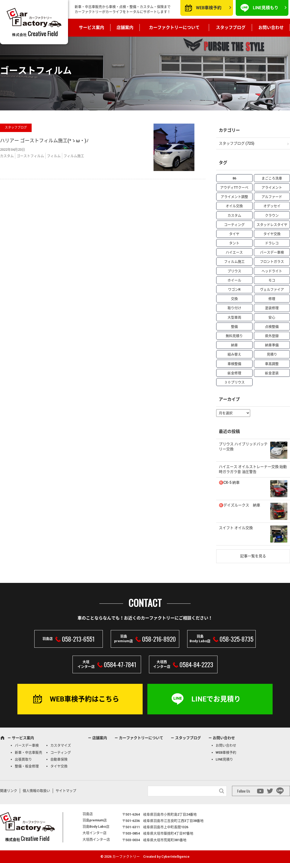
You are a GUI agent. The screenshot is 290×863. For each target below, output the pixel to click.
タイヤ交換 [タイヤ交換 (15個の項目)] (272, 234)
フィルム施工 (74, 156)
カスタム (7, 156)
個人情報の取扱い (36, 791)
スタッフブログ (230, 27)
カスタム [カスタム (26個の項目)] (234, 215)
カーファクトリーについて (174, 27)
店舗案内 (125, 27)
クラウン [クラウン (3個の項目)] (272, 215)
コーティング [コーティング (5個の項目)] (234, 225)
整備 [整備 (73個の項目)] (234, 327)
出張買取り (23, 759)
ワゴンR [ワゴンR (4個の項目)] (234, 289)
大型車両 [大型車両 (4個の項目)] (234, 317)
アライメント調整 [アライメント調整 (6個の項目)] (234, 197)
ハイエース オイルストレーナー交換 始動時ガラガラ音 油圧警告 (253, 469)
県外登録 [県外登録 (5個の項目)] (272, 336)
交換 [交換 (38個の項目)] (234, 299)
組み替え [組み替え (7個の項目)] (234, 354)
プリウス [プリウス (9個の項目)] (234, 271)
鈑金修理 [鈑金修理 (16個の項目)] (234, 373)
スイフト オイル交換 (236, 528)
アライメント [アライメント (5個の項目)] (272, 187)
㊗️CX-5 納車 (229, 482)
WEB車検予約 (208, 7)
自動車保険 (58, 759)
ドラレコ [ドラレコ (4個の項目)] (272, 243)
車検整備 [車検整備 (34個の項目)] (234, 364)
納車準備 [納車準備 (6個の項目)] (272, 345)
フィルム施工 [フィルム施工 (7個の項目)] (234, 262)
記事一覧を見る (253, 556)
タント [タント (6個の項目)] (234, 243)
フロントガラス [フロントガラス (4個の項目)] (272, 262)
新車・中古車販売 (28, 752)
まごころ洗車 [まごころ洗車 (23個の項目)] (272, 178)
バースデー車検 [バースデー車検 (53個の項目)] (272, 252)
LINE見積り (224, 759)
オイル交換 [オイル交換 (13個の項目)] (234, 206)
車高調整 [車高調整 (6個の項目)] (272, 364)
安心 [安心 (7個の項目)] (271, 317)
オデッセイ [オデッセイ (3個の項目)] (272, 206)
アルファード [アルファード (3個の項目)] (272, 197)
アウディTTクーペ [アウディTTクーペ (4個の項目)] (234, 187)
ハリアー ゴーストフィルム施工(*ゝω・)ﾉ (44, 140)
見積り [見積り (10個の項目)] (272, 354)
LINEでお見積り (216, 699)
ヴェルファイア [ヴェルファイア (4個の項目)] (272, 289)
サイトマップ (66, 791)
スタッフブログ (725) (236, 143)
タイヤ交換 (58, 766)
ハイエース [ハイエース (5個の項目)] (234, 252)
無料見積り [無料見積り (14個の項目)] (234, 336)
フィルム (54, 156)
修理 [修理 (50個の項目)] (271, 299)
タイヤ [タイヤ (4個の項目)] (234, 234)
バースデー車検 (27, 745)
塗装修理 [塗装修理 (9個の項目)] (272, 308)
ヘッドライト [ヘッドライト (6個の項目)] (272, 271)
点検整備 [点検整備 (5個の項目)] (272, 327)
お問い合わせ (271, 27)
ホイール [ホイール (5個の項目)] (234, 280)
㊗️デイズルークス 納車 (239, 505)
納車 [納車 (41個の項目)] (234, 345)
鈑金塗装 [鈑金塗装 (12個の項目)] (272, 373)
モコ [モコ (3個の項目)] (271, 280)
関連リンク (8, 791)
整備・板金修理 (27, 766)
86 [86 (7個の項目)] (234, 178)
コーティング (60, 752)
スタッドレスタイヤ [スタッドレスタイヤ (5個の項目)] (272, 225)
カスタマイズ (60, 745)
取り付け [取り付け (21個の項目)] (234, 308)
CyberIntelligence (175, 857)
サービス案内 (91, 27)
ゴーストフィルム (30, 156)
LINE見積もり (265, 7)
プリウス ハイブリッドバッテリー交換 (243, 446)
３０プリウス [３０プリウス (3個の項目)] (234, 382)
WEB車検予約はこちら (84, 699)
